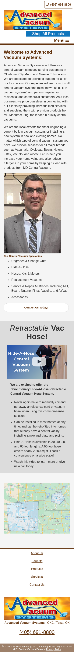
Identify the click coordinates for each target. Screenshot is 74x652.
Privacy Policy (53, 649)
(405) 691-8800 (58, 4)
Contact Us (37, 584)
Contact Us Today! (36, 307)
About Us (37, 553)
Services (37, 576)
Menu (61, 40)
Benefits (37, 561)
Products (37, 568)
